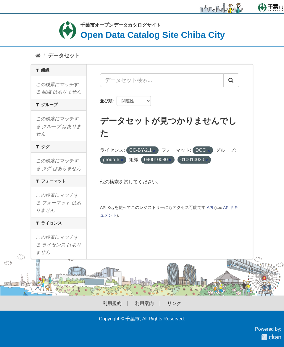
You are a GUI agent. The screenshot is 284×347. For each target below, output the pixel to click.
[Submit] (231, 80)
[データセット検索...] (162, 80)
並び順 (106, 101)
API (210, 207)
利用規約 (112, 303)
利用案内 (144, 303)
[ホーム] (38, 55)
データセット (64, 56)
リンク (174, 303)
